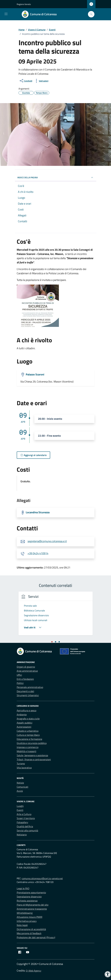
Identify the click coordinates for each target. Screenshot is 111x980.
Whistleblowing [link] (25, 913)
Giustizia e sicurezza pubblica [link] (32, 743)
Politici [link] (20, 683)
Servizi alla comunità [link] (27, 830)
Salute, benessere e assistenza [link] (32, 755)
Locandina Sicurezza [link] (38, 512)
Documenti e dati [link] (25, 691)
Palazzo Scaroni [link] (35, 374)
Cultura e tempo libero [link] (28, 735)
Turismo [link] (21, 763)
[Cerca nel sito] (91, 14)
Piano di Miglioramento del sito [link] (32, 905)
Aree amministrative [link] (27, 671)
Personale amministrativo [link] (30, 687)
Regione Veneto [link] (24, 4)
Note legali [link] (22, 925)
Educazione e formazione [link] (29, 739)
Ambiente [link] (22, 714)
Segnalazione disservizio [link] (29, 896)
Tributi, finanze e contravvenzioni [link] (34, 759)
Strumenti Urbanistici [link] (28, 695)
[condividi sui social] (26, 80)
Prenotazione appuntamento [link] (31, 892)
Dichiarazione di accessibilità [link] (31, 929)
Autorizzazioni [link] (24, 727)
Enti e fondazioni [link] (25, 679)
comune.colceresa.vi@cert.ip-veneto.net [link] (42, 878)
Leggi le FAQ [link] (23, 888)
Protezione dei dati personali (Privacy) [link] (36, 937)
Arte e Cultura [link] (24, 814)
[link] (41, 14)
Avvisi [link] (20, 791)
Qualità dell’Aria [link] (25, 826)
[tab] (52, 641)
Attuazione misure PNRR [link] (29, 917)
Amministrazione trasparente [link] (32, 909)
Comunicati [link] (22, 787)
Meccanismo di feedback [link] (29, 933)
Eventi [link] (20, 810)
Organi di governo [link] (26, 667)
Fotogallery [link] (22, 822)
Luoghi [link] (20, 806)
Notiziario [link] (22, 834)
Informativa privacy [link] (27, 921)
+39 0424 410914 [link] (38, 553)
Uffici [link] (19, 675)
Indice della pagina (55, 177)
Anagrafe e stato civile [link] (28, 718)
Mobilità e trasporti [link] (26, 751)
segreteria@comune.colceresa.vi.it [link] (47, 541)
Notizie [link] (20, 783)
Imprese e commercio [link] (27, 747)
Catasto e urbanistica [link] (27, 731)
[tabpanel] (55, 615)
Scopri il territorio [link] (26, 818)
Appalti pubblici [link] (24, 722)
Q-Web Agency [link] (33, 970)
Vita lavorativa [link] (24, 767)
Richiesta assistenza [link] (27, 900)
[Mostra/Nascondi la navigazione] (6, 14)
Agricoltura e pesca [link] (26, 710)
